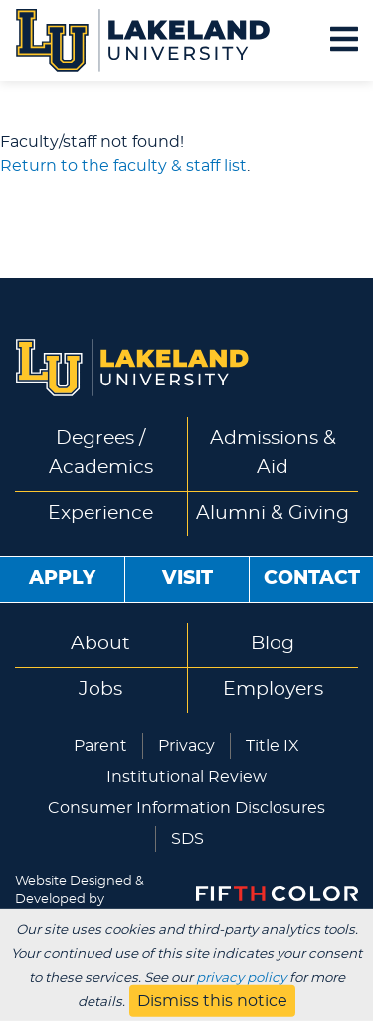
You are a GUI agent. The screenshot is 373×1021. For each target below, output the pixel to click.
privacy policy (241, 978)
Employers (273, 689)
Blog (272, 644)
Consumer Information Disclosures (186, 808)
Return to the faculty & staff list (123, 166)
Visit (187, 578)
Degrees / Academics (101, 453)
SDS (187, 839)
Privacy (186, 746)
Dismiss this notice (212, 1001)
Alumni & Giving (272, 513)
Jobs (100, 689)
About (100, 644)
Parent (100, 746)
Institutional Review (186, 777)
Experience (100, 513)
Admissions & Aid (273, 453)
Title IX (272, 746)
